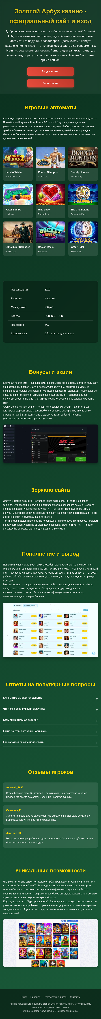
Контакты (75, 997)
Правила (35, 997)
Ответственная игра (55, 997)
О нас (24, 997)
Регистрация (50, 83)
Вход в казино (50, 71)
